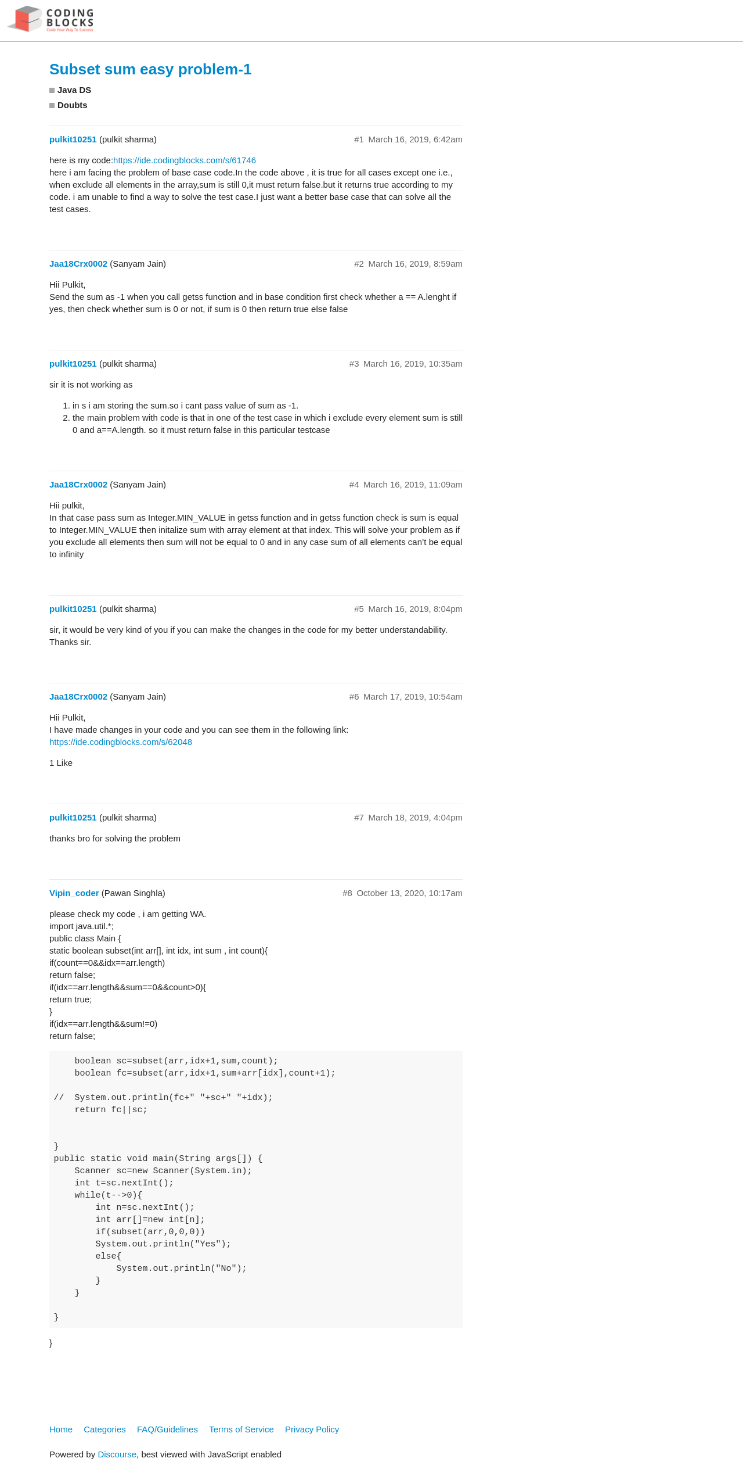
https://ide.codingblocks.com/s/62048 (120, 742)
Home (61, 1429)
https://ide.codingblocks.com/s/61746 (184, 160)
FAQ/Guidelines (167, 1429)
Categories (105, 1429)
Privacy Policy (312, 1429)
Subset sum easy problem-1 (150, 69)
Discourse (117, 1454)
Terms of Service (241, 1429)
